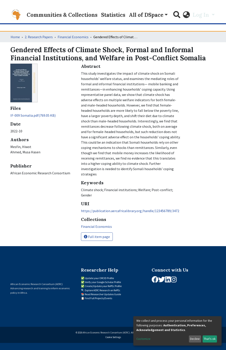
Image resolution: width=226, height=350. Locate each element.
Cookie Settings (113, 337)
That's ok (210, 339)
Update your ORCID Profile (99, 278)
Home (15, 37)
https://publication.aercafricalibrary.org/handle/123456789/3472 (130, 211)
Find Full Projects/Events (98, 298)
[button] (186, 15)
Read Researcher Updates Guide (103, 294)
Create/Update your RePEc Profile (103, 286)
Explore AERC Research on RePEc (102, 290)
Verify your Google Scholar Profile (103, 282)
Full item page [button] (97, 236)
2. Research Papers (39, 37)
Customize (143, 339)
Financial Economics (73, 37)
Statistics (113, 14)
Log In (201, 14)
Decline (195, 339)
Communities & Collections (62, 14)
